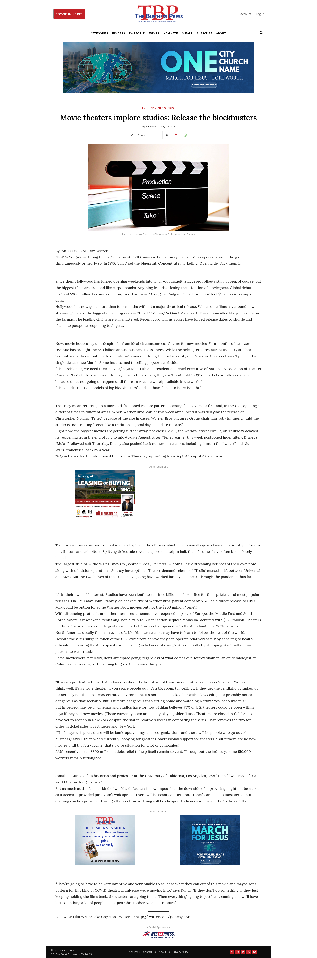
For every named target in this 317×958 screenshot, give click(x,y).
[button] (260, 33)
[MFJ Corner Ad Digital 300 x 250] (210, 840)
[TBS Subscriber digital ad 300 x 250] (104, 840)
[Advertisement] (210, 498)
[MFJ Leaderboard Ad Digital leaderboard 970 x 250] (158, 67)
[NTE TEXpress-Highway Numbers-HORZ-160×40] (158, 934)
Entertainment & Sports (158, 108)
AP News (151, 126)
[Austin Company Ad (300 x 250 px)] (104, 495)
